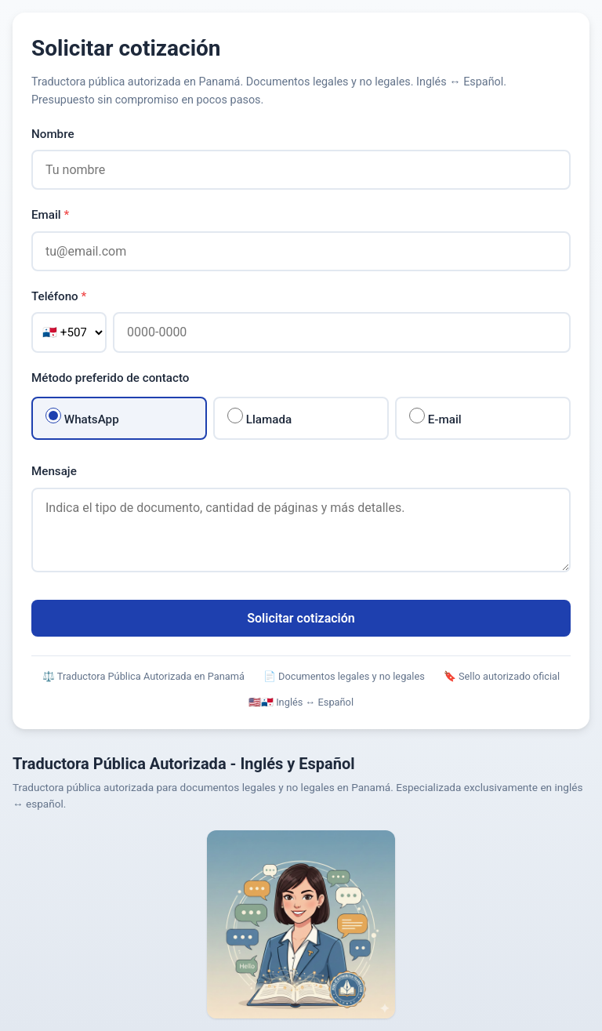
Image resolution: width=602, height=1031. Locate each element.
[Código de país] (69, 332)
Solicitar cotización (300, 618)
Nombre (52, 134)
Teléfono (58, 296)
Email (50, 215)
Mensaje (54, 471)
